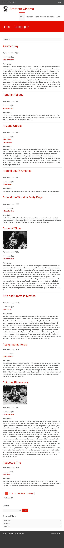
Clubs (37, 17)
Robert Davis (7, 139)
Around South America (17, 170)
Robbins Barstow (8, 211)
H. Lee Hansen (7, 184)
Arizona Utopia (12, 125)
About (58, 17)
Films (22, 17)
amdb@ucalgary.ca (11, 2)
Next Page (21, 493)
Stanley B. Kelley (8, 356)
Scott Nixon (6, 474)
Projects (51, 17)
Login (59, 2)
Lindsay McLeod (8, 108)
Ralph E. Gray (7, 309)
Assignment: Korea (15, 344)
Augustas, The (12, 462)
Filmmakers (29, 17)
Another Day (10, 46)
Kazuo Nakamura (8, 259)
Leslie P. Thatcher (8, 60)
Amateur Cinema (18, 9)
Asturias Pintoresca (15, 382)
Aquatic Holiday (13, 94)
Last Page (30, 493)
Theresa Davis (7, 142)
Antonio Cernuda (8, 414)
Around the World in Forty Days (23, 197)
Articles (43, 17)
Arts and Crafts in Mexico (19, 296)
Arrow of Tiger (12, 228)
